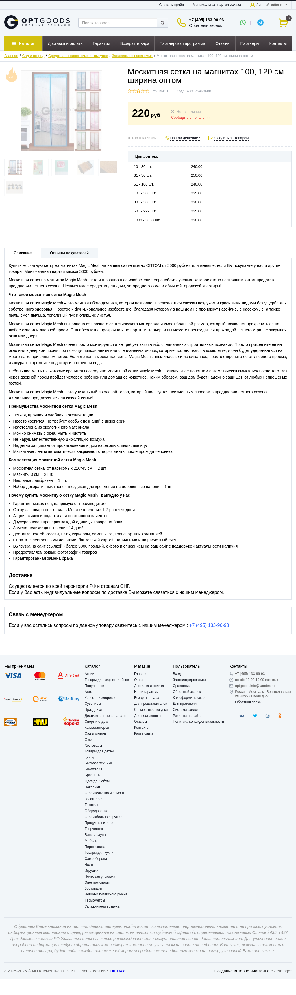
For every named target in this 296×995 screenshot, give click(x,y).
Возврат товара (146, 698)
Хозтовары (93, 746)
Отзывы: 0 (159, 91)
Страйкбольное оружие (103, 817)
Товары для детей (99, 751)
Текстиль (92, 805)
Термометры (95, 900)
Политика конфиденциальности (198, 721)
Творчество (94, 829)
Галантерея (94, 799)
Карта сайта (143, 733)
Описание (23, 253)
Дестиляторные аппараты (105, 716)
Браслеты (93, 775)
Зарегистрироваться (189, 680)
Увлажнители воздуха (102, 906)
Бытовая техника (98, 763)
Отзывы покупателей (69, 253)
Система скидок (186, 710)
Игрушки (91, 871)
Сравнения (182, 686)
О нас (138, 680)
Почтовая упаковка (100, 877)
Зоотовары (93, 888)
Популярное (94, 686)
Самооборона (96, 859)
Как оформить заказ (189, 698)
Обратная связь (247, 702)
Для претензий (185, 704)
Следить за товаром (231, 138)
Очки (89, 739)
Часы (89, 864)
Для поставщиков (148, 716)
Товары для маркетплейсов (107, 680)
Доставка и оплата (149, 686)
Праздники (93, 710)
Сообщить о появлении (190, 117)
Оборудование (96, 811)
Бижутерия (93, 769)
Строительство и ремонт (104, 793)
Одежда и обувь (98, 781)
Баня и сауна (95, 835)
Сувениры (93, 704)
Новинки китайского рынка (106, 894)
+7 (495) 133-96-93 (206, 19)
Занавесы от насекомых (132, 56)
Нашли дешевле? (185, 138)
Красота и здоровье (100, 698)
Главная (11, 56)
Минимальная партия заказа (217, 5)
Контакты (141, 728)
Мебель (91, 841)
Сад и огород (33, 56)
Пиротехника (95, 847)
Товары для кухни (99, 853)
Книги (89, 757)
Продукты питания (99, 823)
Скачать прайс (171, 5)
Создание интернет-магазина (241, 971)
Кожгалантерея (97, 728)
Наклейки (92, 787)
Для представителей (150, 704)
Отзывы (140, 721)
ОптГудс (117, 971)
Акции (90, 674)
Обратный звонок (205, 25)
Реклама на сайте (187, 716)
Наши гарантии (146, 692)
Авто (88, 692)
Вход (177, 674)
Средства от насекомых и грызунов (78, 56)
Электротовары (97, 882)
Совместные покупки (151, 710)
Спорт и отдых (96, 721)
